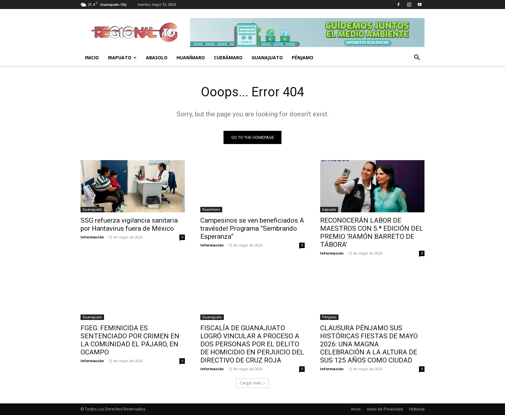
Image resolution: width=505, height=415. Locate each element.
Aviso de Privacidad (385, 409)
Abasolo (156, 57)
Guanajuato (267, 57)
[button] (416, 58)
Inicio (92, 57)
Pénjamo (302, 57)
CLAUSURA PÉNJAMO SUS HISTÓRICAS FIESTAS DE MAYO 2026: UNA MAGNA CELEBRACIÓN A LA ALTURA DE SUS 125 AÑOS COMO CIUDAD (369, 344)
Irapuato (122, 57)
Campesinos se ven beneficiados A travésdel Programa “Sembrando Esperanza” (252, 228)
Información (92, 237)
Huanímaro (190, 57)
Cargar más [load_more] (252, 383)
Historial (416, 409)
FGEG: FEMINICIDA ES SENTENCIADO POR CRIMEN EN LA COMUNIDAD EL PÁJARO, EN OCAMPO (130, 340)
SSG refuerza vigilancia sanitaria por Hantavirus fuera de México (129, 224)
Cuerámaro (228, 57)
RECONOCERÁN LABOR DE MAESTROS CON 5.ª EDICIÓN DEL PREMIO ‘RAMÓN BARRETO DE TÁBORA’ (371, 232)
